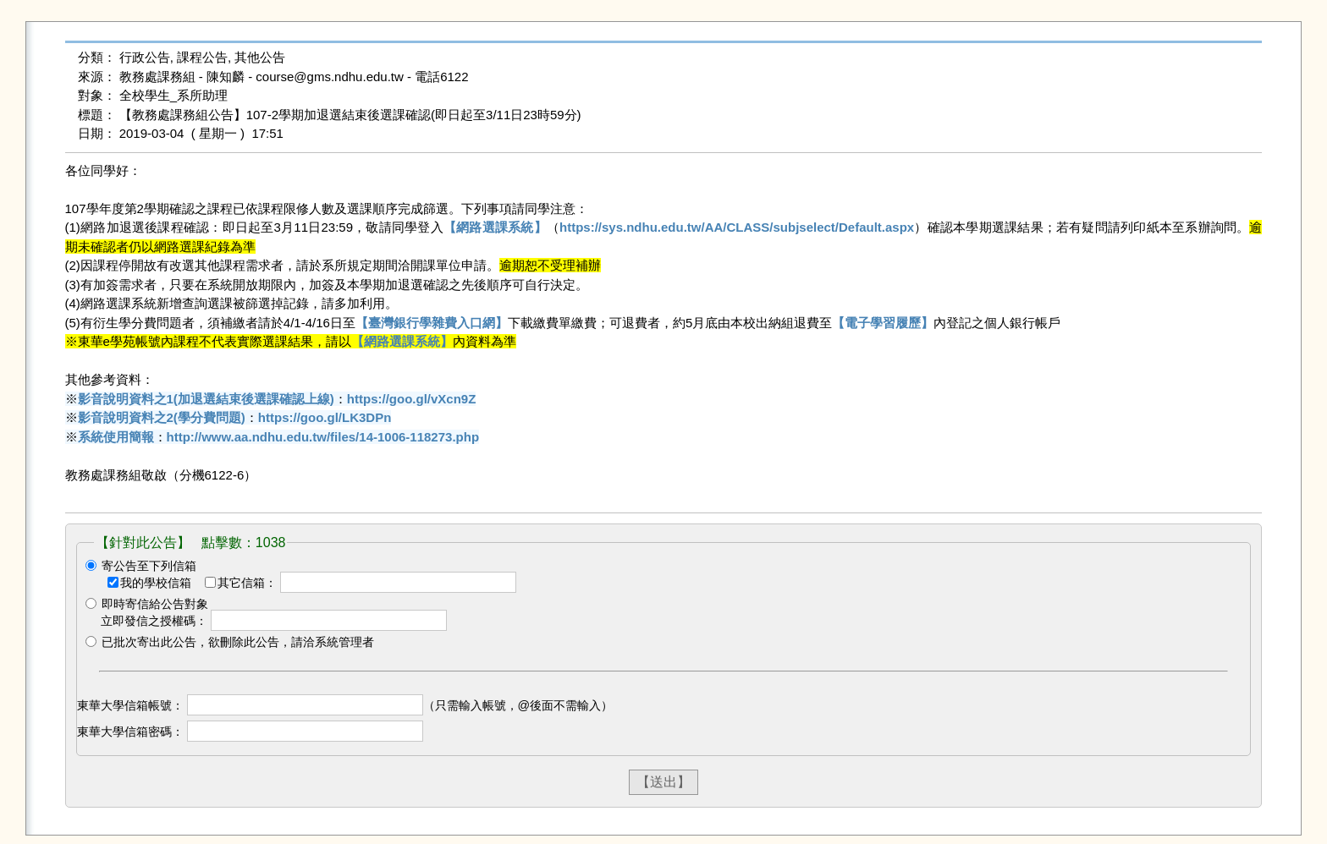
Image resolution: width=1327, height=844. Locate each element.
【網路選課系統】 (495, 227)
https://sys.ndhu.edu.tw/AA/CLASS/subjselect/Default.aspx (736, 227)
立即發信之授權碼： (154, 621)
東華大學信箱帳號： (130, 705)
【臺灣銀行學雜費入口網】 (431, 322)
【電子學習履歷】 (882, 322)
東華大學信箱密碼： (130, 731)
